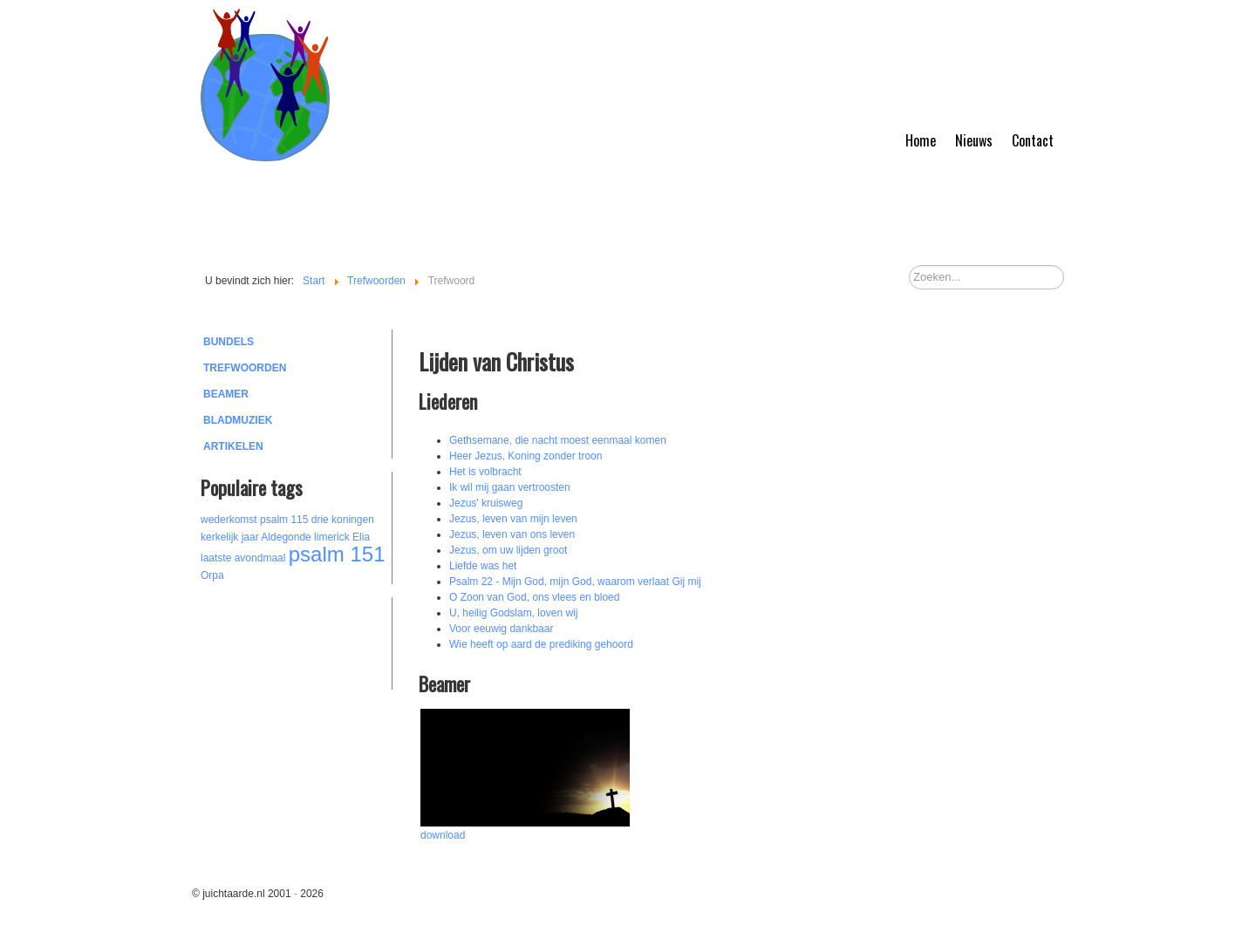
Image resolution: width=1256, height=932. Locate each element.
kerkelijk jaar (230, 537)
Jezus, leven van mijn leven (513, 519)
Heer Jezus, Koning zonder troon (525, 456)
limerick (332, 537)
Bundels (228, 342)
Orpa (212, 575)
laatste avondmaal (243, 558)
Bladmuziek (237, 420)
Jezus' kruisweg (485, 503)
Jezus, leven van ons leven (512, 534)
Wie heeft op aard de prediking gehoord (541, 644)
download (442, 835)
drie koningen (342, 520)
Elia (361, 537)
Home (920, 140)
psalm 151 (337, 554)
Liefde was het (482, 566)
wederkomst (229, 520)
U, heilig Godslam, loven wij (513, 613)
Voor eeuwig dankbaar (501, 628)
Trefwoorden (244, 368)
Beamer (226, 394)
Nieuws (974, 140)
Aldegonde (286, 537)
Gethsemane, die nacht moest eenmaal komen (557, 440)
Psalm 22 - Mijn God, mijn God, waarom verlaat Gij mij (575, 581)
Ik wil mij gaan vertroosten (509, 487)
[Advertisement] (296, 641)
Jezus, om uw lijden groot (508, 550)
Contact (1033, 140)
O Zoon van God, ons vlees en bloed (534, 597)
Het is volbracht (485, 472)
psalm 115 (284, 520)
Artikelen (233, 446)
